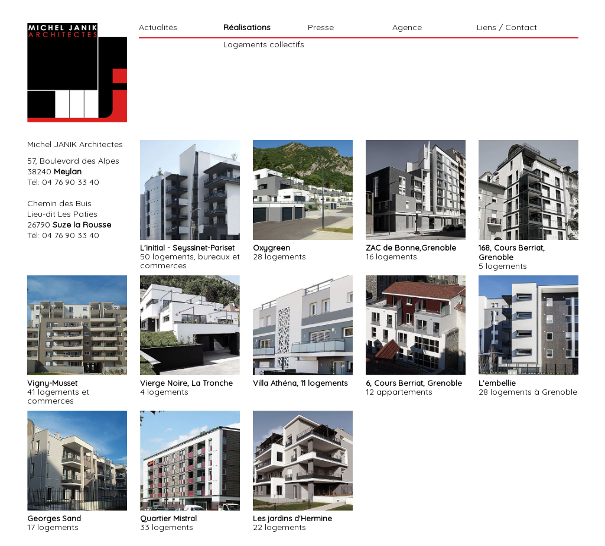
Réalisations (247, 27)
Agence (407, 27)
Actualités (158, 27)
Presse (321, 27)
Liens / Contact (507, 27)
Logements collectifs (263, 44)
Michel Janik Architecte (77, 72)
